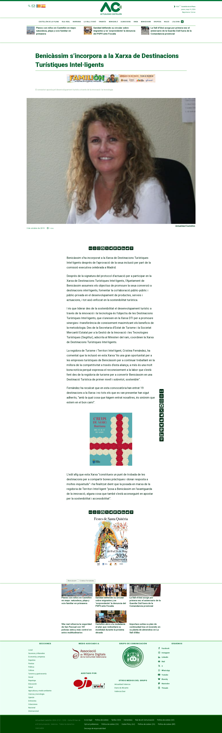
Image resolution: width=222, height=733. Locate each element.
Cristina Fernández (86, 581)
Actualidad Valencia (122, 684)
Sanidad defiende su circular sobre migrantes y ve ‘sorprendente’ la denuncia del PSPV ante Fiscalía (114, 31)
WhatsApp (166, 671)
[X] (107, 248)
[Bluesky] (119, 248)
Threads (165, 689)
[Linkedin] (123, 248)
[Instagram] (98, 248)
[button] (29, 5)
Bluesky (165, 680)
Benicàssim (72, 581)
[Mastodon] (115, 248)
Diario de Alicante (121, 687)
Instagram (166, 653)
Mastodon (166, 684)
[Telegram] (111, 248)
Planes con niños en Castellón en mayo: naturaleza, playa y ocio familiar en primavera (56, 31)
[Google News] (90, 248)
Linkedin (165, 657)
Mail (163, 662)
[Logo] (111, 8)
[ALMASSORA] (111, 541)
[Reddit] (127, 248)
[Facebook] (103, 248)
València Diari (119, 691)
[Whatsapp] (94, 248)
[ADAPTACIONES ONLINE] (111, 82)
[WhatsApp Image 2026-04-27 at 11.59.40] (111, 464)
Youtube (165, 675)
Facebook (165, 648)
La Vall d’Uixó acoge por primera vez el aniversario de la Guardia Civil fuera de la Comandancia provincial (171, 31)
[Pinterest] (131, 248)
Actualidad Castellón (185, 226)
